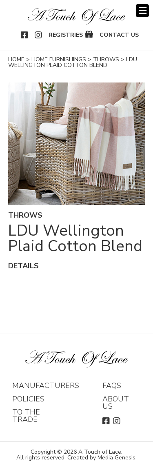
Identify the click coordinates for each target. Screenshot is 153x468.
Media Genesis (116, 457)
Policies (28, 399)
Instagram (39, 35)
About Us (115, 402)
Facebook (25, 35)
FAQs (111, 385)
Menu (142, 10)
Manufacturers (45, 385)
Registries (66, 35)
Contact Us (119, 35)
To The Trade (26, 415)
